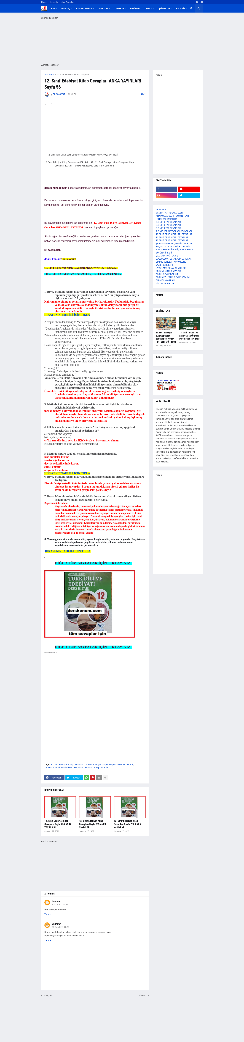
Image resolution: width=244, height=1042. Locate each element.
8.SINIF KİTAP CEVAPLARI (168, 228)
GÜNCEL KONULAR (165, 280)
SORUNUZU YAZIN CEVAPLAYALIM (173, 277)
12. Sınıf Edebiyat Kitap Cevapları (73, 75)
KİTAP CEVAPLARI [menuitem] (84, 8)
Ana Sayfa (49, 75)
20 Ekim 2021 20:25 (60, 927)
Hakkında (54, 2)
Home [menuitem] (54, 8)
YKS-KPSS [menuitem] (119, 8)
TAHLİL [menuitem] (149, 8)
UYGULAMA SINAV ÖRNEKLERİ (171, 268)
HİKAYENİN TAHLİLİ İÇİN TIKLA (67, 314)
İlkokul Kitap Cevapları (166, 219)
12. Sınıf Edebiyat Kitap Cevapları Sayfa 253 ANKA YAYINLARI (92, 824)
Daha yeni (47, 995)
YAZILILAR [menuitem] (103, 8)
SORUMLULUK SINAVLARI (168, 271)
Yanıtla (47, 914)
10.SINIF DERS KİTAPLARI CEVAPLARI (174, 234)
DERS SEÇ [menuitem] (65, 8)
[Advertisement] (95, 685)
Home (43, 2)
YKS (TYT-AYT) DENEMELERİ (169, 212)
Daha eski (142, 995)
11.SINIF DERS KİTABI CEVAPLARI (172, 237)
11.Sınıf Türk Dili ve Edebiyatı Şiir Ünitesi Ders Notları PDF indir (189, 335)
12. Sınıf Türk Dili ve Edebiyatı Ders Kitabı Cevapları (68, 767)
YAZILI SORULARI (164, 265)
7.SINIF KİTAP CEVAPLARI (168, 225)
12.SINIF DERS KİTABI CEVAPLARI (172, 240)
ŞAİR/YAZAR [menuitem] (164, 8)
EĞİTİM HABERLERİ (165, 283)
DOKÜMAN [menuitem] (135, 8)
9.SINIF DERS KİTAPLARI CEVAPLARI (174, 231)
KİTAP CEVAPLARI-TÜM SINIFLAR (172, 216)
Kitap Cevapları (67, 2)
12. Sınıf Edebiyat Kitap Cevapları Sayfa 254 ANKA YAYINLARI (58, 824)
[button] (191, 8)
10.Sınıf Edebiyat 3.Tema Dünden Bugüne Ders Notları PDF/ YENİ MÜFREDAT (166, 337)
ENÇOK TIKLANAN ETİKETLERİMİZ (173, 246)
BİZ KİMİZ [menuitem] (180, 8)
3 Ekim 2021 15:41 (60, 904)
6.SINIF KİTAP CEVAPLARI (168, 222)
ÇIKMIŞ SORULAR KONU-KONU (171, 262)
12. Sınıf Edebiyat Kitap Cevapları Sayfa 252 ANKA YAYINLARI (127, 824)
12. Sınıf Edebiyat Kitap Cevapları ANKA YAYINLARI (109, 764)
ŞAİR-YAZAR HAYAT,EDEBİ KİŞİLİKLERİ (174, 243)
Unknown (56, 901)
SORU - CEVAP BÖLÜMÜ (167, 274)
